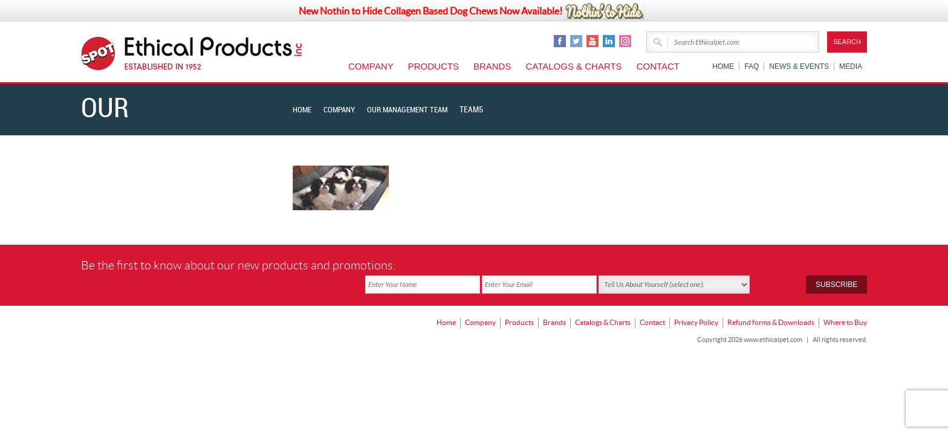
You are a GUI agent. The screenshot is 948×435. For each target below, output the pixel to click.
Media (850, 66)
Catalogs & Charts (573, 66)
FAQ (751, 66)
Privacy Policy (696, 302)
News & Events (799, 66)
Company (371, 66)
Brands (492, 66)
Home (723, 66)
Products (433, 66)
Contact (658, 66)
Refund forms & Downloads (770, 302)
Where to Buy (845, 302)
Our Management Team (416, 109)
